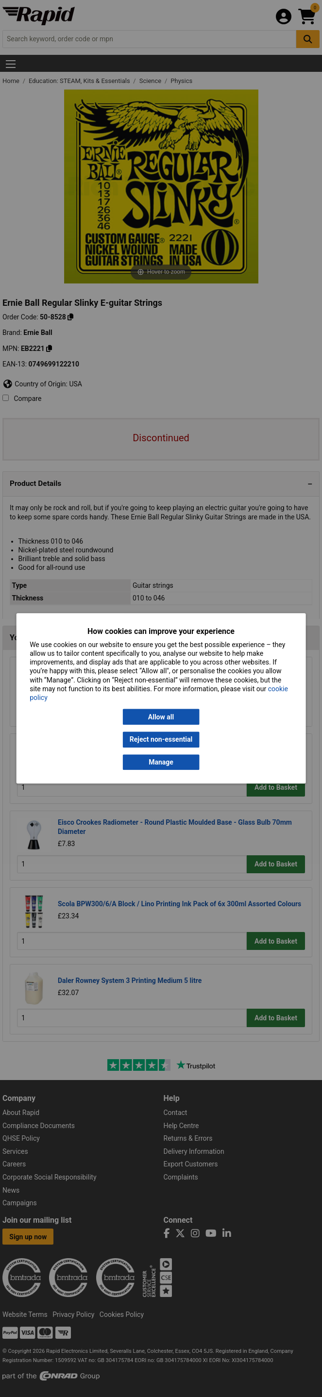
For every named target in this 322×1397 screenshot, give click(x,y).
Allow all (161, 717)
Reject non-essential (161, 740)
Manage (161, 762)
